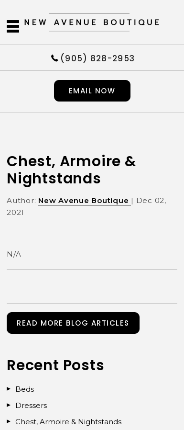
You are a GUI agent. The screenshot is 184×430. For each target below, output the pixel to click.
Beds (24, 389)
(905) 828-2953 (97, 58)
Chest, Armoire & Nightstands (68, 421)
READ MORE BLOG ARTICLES (73, 323)
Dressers (31, 405)
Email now (92, 91)
